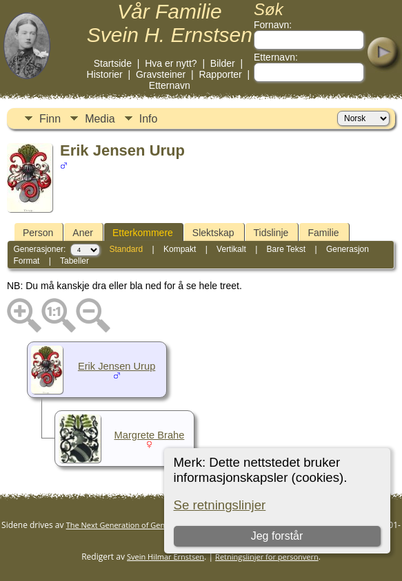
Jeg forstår (277, 536)
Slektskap (213, 232)
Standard (126, 249)
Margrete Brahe (149, 435)
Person (38, 232)
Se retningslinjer (220, 505)
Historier (105, 74)
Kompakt (179, 249)
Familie (323, 232)
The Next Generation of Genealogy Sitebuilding (149, 525)
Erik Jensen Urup (116, 366)
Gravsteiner (160, 74)
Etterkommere (142, 232)
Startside (113, 63)
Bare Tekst (286, 249)
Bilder (222, 63)
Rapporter (220, 74)
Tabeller (74, 261)
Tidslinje (271, 232)
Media (100, 119)
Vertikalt (231, 249)
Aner (82, 232)
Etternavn (169, 85)
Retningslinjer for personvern (267, 556)
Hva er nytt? (171, 63)
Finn (50, 119)
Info (148, 119)
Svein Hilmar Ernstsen (165, 556)
